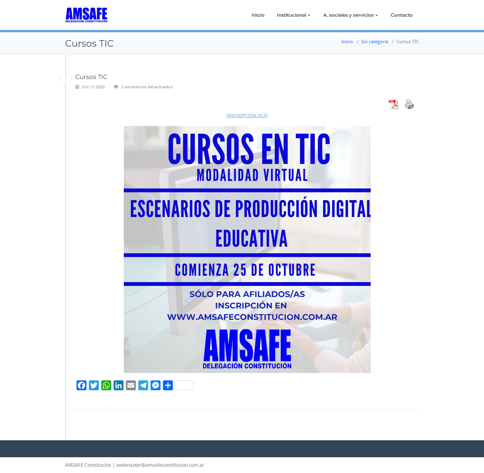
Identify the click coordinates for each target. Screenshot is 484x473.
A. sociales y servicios (350, 15)
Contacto (402, 15)
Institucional (293, 15)
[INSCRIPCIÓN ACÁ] (247, 116)
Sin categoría (374, 41)
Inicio (258, 15)
